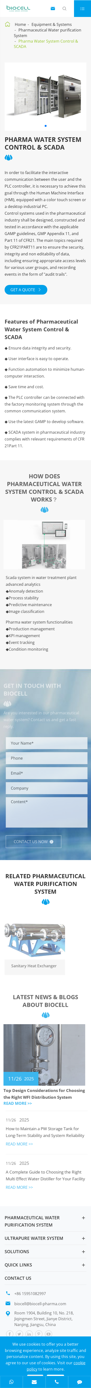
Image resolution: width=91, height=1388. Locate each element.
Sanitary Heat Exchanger (32, 966)
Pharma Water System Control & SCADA (46, 43)
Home (20, 24)
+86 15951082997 (30, 1293)
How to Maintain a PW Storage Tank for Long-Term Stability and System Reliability (46, 1132)
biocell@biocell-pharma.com (40, 1303)
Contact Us (18, 1278)
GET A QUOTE (25, 289)
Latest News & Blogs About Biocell (45, 1002)
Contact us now (35, 841)
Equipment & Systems (52, 24)
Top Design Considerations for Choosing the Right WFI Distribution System (42, 1094)
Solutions (17, 1251)
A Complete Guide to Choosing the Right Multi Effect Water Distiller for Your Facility (47, 1175)
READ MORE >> (16, 1103)
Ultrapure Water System (34, 1238)
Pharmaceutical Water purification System (32, 1221)
